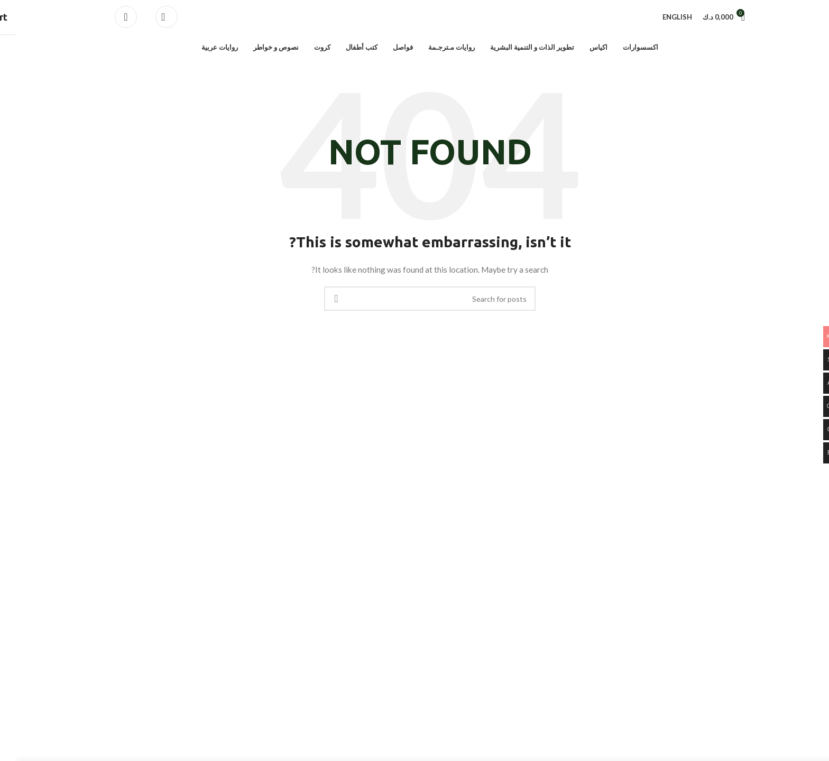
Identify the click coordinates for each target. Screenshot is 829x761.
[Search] (151, 19)
